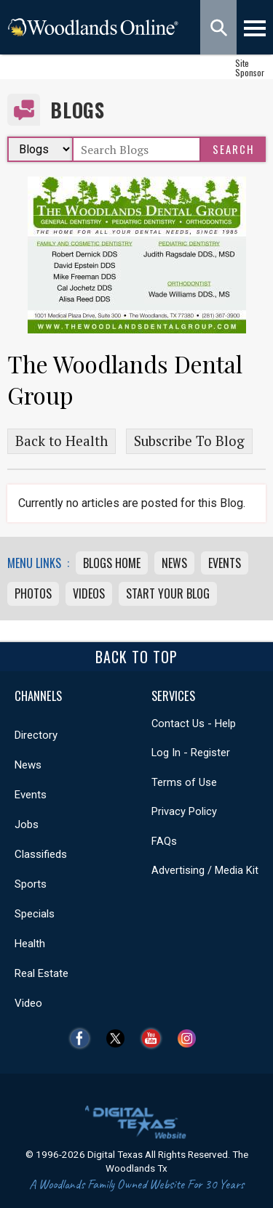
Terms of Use (184, 782)
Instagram (190, 1038)
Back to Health (61, 441)
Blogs (77, 110)
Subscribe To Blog (189, 441)
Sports (31, 884)
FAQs (164, 841)
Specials (35, 913)
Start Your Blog (168, 593)
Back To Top (136, 657)
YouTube (154, 1038)
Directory (36, 735)
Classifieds (41, 854)
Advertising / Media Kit (204, 870)
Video (28, 1003)
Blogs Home (112, 563)
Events (224, 563)
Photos (33, 593)
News (174, 563)
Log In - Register (190, 752)
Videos (89, 593)
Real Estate (41, 973)
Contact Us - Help (193, 723)
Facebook (83, 1038)
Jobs (27, 824)
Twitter (119, 1038)
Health (30, 943)
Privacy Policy (184, 811)
